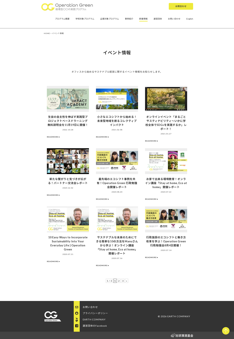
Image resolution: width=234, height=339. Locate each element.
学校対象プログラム (85, 18)
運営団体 (158, 18)
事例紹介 (129, 18)
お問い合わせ (174, 18)
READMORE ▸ (53, 137)
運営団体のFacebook (95, 325)
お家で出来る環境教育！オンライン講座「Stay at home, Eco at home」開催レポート (166, 183)
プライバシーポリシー (95, 313)
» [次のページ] (126, 280)
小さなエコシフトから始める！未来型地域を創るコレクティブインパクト (117, 120)
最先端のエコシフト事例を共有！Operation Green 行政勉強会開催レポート (117, 183)
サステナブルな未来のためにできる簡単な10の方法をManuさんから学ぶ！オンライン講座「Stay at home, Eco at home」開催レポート (117, 245)
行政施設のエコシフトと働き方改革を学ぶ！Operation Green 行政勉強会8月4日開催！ (166, 241)
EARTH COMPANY (94, 319)
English (189, 18)
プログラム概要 (62, 18)
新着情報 (143, 18)
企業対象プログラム (109, 18)
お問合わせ (181, 6)
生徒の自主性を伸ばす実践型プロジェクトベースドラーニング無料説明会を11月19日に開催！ (68, 120)
